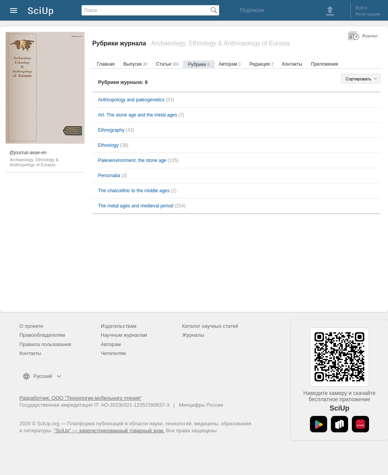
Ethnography (111, 130)
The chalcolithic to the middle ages (134, 190)
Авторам (229, 64)
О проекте (31, 326)
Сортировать (358, 79)
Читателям (113, 353)
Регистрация (367, 14)
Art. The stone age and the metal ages (137, 115)
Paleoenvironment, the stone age (132, 160)
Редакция (261, 64)
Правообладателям (42, 335)
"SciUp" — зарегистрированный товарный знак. (109, 430)
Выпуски (135, 64)
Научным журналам (124, 335)
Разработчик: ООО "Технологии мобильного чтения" (80, 398)
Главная (106, 64)
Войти (361, 7)
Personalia (109, 175)
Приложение (324, 64)
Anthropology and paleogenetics (131, 100)
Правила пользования (45, 344)
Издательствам (119, 326)
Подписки (252, 10)
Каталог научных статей (210, 326)
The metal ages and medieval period (135, 206)
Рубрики (199, 64)
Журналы (193, 335)
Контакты (292, 64)
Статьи (167, 64)
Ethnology (108, 145)
